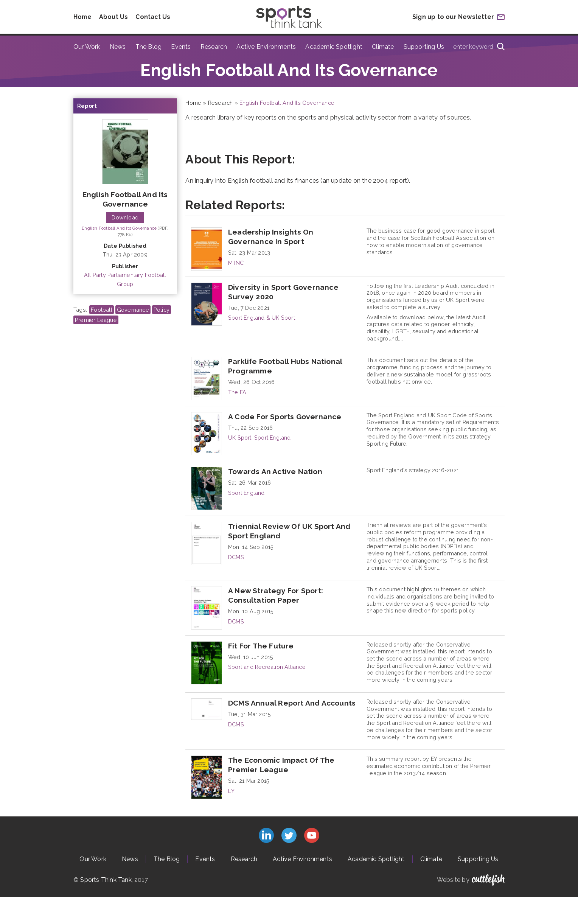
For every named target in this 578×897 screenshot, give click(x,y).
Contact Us (153, 16)
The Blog (148, 47)
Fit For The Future (261, 646)
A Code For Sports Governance (285, 416)
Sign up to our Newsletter (453, 16)
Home (82, 16)
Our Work (86, 47)
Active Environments (266, 47)
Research (213, 47)
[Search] (501, 47)
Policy (161, 309)
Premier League (96, 320)
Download (125, 217)
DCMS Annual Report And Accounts (292, 703)
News (118, 47)
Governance (133, 309)
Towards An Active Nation (275, 471)
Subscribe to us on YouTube (311, 835)
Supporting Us (424, 47)
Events (181, 47)
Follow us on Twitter (289, 835)
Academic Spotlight (333, 47)
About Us (114, 16)
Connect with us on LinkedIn (266, 835)
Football (101, 309)
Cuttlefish (488, 880)
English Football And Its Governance (119, 228)
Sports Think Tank (105, 879)
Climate (383, 47)
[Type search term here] (477, 47)
